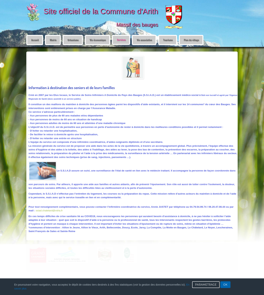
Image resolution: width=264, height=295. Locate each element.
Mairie (53, 40)
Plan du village (191, 40)
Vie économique (98, 40)
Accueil (35, 40)
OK (225, 284)
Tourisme (168, 40)
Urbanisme (72, 40)
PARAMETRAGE (206, 284)
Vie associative (144, 40)
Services (121, 40)
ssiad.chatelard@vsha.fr (49, 210)
